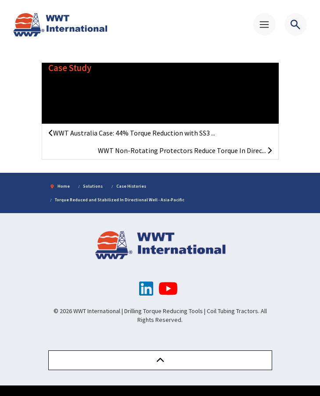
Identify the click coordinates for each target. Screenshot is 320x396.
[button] (160, 360)
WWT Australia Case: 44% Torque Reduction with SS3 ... (132, 132)
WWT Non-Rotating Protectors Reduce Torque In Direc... (185, 150)
